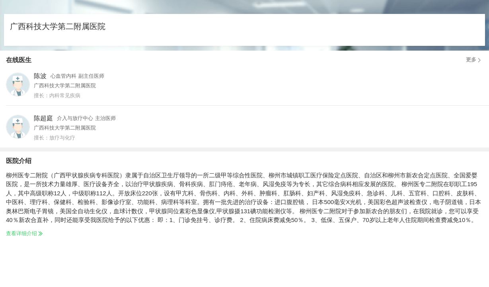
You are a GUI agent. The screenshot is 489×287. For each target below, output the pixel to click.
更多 (474, 60)
